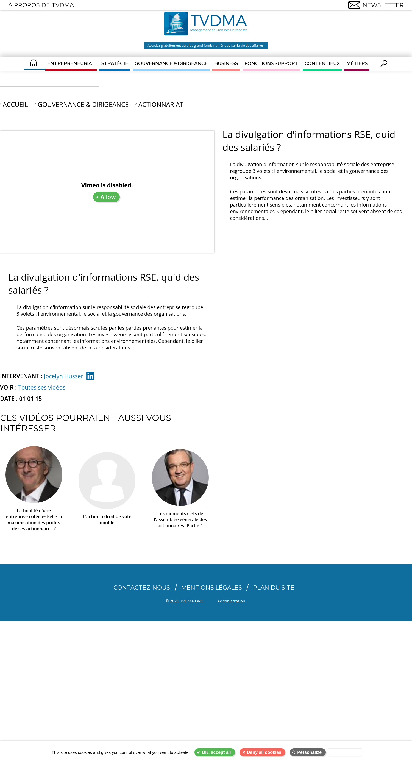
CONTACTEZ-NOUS (141, 587)
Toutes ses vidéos (41, 387)
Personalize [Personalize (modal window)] (309, 752)
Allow (108, 197)
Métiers (357, 63)
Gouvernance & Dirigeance (171, 63)
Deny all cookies (264, 752)
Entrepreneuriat (71, 63)
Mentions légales (211, 587)
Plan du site (273, 587)
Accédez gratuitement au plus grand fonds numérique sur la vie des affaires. (205, 45)
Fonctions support (271, 63)
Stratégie (114, 63)
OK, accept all (216, 752)
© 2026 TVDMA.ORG (184, 601)
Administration (232, 601)
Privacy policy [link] (345, 752)
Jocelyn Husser (63, 376)
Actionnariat (160, 104)
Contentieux (322, 63)
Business (226, 63)
